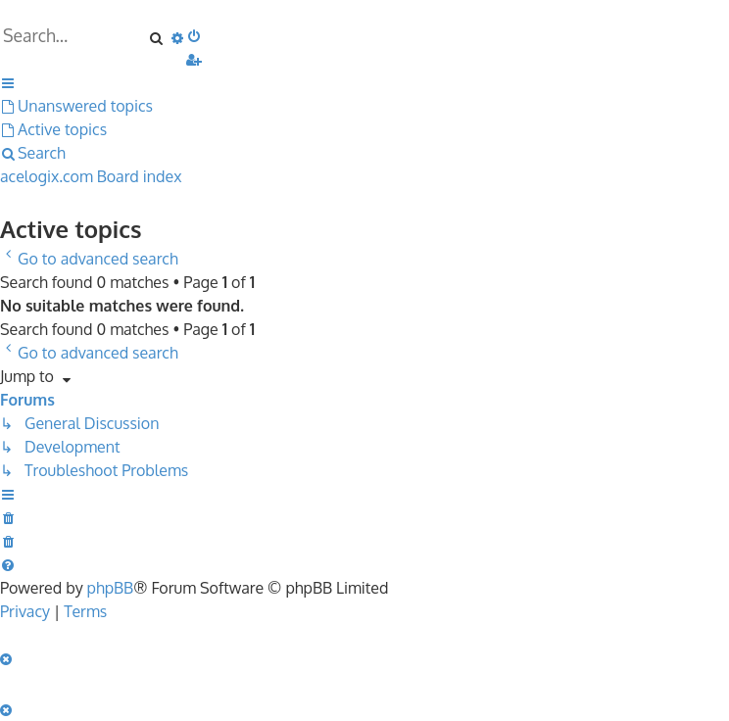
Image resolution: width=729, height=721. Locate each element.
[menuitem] (195, 35)
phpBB (110, 588)
